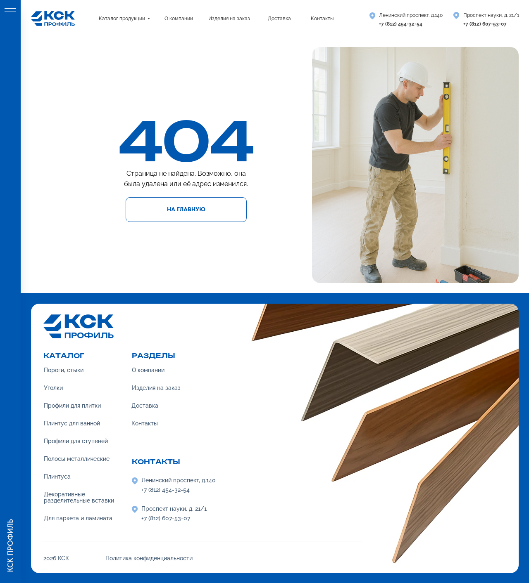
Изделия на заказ (156, 388)
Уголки (53, 388)
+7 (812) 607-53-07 (485, 24)
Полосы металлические (77, 459)
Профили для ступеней (76, 441)
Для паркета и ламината (78, 518)
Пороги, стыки (63, 370)
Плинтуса (57, 476)
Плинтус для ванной (72, 423)
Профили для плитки (72, 405)
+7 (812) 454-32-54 (400, 24)
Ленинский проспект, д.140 (411, 15)
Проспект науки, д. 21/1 (491, 15)
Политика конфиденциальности (149, 558)
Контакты (144, 423)
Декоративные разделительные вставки (79, 497)
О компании (148, 370)
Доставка (144, 405)
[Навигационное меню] (10, 12)
